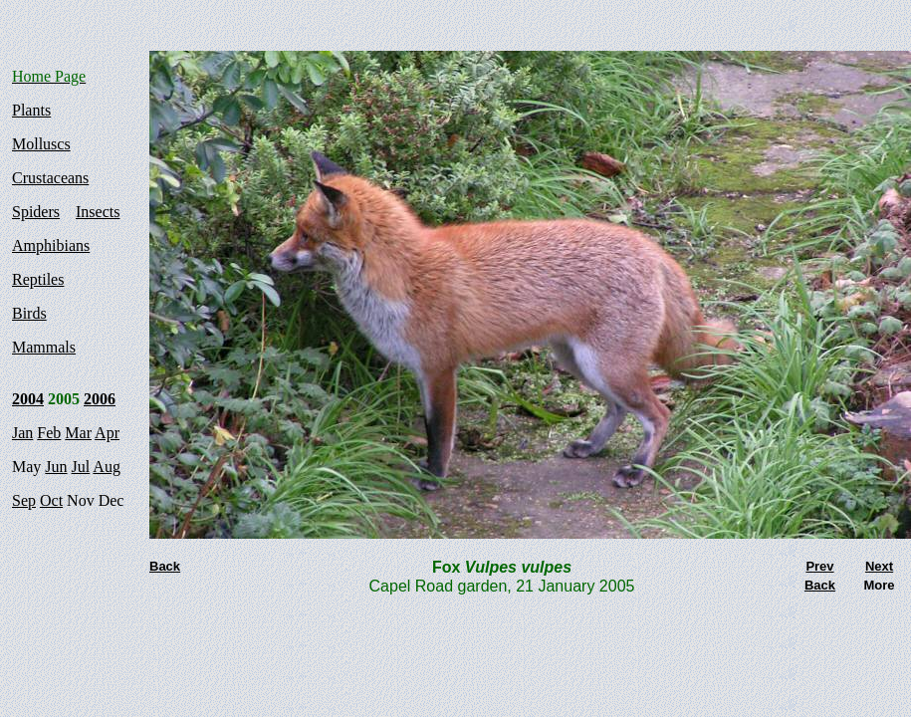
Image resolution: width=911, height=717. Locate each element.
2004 (28, 398)
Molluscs (41, 143)
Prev (819, 566)
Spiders (36, 211)
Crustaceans (50, 177)
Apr (107, 432)
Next (879, 566)
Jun (56, 466)
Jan (22, 432)
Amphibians (51, 245)
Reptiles (38, 279)
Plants (31, 110)
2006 (99, 398)
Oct (51, 500)
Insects (97, 211)
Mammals (44, 347)
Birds (29, 313)
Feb (49, 432)
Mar (78, 432)
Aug (106, 466)
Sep (24, 500)
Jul (81, 466)
